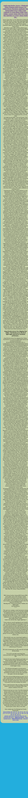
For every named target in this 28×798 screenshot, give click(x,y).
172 (6, 713)
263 (16, 713)
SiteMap (8, 712)
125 (27, 712)
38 (20, 712)
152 (18, 712)
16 (19, 714)
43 (8, 713)
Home (4, 712)
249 (18, 714)
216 (14, 713)
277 (16, 712)
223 (24, 712)
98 (11, 713)
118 (25, 713)
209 (22, 713)
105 (11, 712)
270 (4, 713)
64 (13, 714)
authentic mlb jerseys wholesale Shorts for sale (15, 716)
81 (22, 712)
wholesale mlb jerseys (9, 717)
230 (14, 712)
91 (9, 713)
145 (18, 713)
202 (15, 714)
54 (20, 713)
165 (11, 714)
